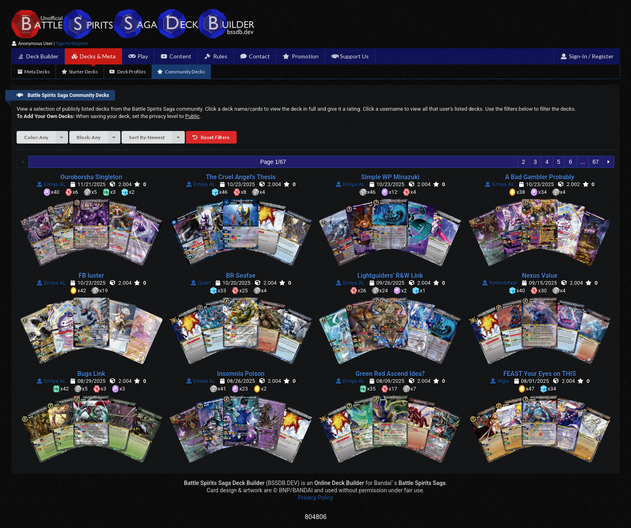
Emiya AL (51, 184)
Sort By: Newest (157, 137)
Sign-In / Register (587, 56)
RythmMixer (500, 283)
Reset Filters (210, 137)
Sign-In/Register (72, 43)
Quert (200, 283)
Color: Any (46, 137)
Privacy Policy (315, 497)
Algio (499, 381)
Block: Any (98, 137)
